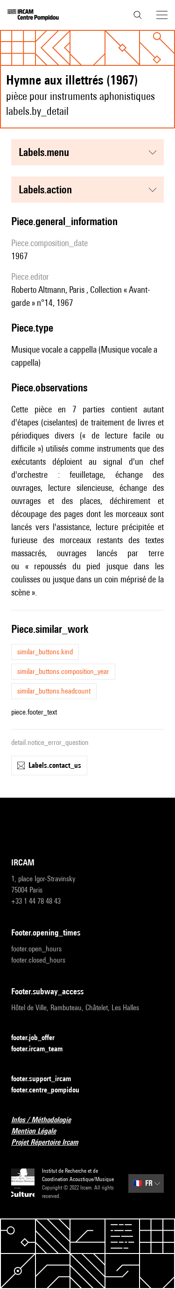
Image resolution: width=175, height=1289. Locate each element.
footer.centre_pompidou (51, 1090)
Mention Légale (39, 1131)
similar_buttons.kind (45, 651)
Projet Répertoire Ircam (50, 1142)
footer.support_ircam (46, 1079)
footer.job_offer (38, 1038)
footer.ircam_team (42, 1049)
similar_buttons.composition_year (63, 671)
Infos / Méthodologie (46, 1120)
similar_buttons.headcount (54, 691)
